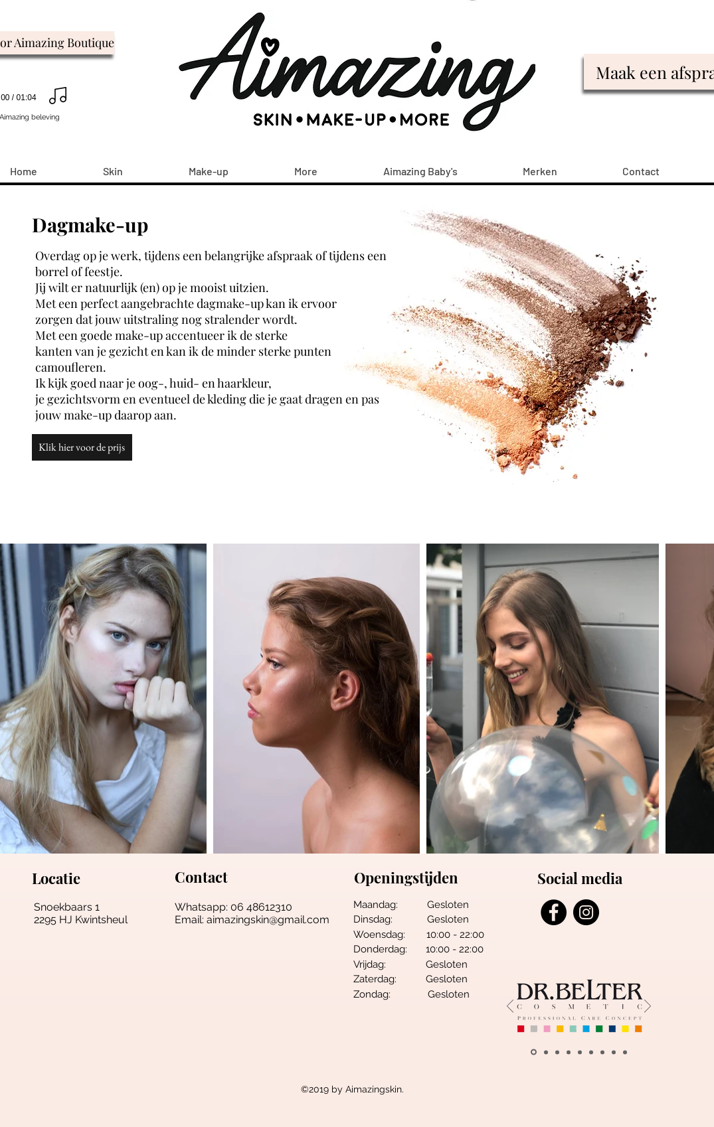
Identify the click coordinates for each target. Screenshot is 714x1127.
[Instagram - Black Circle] (586, 912)
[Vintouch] (602, 1052)
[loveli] (580, 1052)
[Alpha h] (614, 1052)
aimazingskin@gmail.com (268, 919)
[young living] (569, 1052)
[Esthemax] (625, 1052)
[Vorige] (510, 1007)
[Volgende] (647, 1007)
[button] (82, 447)
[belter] (534, 1052)
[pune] (557, 1052)
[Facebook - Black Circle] (554, 912)
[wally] (546, 1052)
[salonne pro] (591, 1052)
